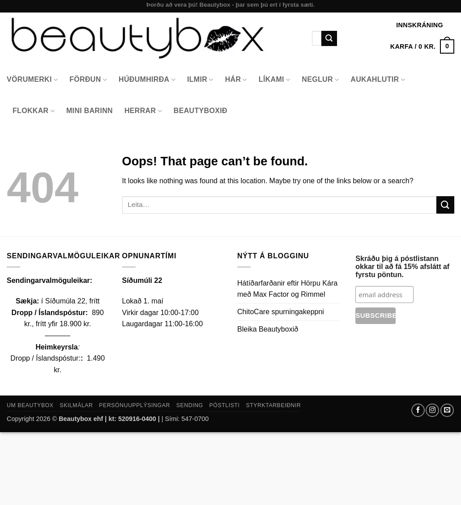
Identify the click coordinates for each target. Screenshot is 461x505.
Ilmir (200, 80)
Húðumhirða (147, 80)
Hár (236, 80)
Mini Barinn (89, 110)
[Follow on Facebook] (418, 410)
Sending (189, 405)
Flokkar (34, 111)
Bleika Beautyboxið (267, 329)
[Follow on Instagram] (432, 410)
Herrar (143, 111)
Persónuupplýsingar (134, 405)
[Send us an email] (447, 410)
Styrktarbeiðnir (273, 405)
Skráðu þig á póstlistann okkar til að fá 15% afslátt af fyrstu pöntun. (402, 266)
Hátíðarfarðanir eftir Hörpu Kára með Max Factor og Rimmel (287, 289)
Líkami (274, 80)
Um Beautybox (30, 405)
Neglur (320, 80)
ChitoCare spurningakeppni (280, 312)
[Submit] (329, 38)
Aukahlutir (377, 80)
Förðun (88, 80)
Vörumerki (32, 80)
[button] (422, 46)
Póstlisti (224, 405)
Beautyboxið (200, 110)
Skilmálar (76, 405)
